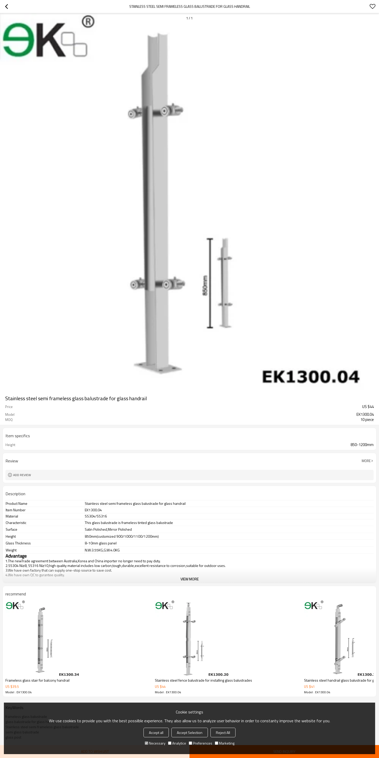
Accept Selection (189, 732)
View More (189, 579)
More (366, 460)
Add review (22, 474)
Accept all (156, 732)
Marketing (224, 743)
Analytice (177, 743)
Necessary (155, 743)
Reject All (223, 732)
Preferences (200, 743)
